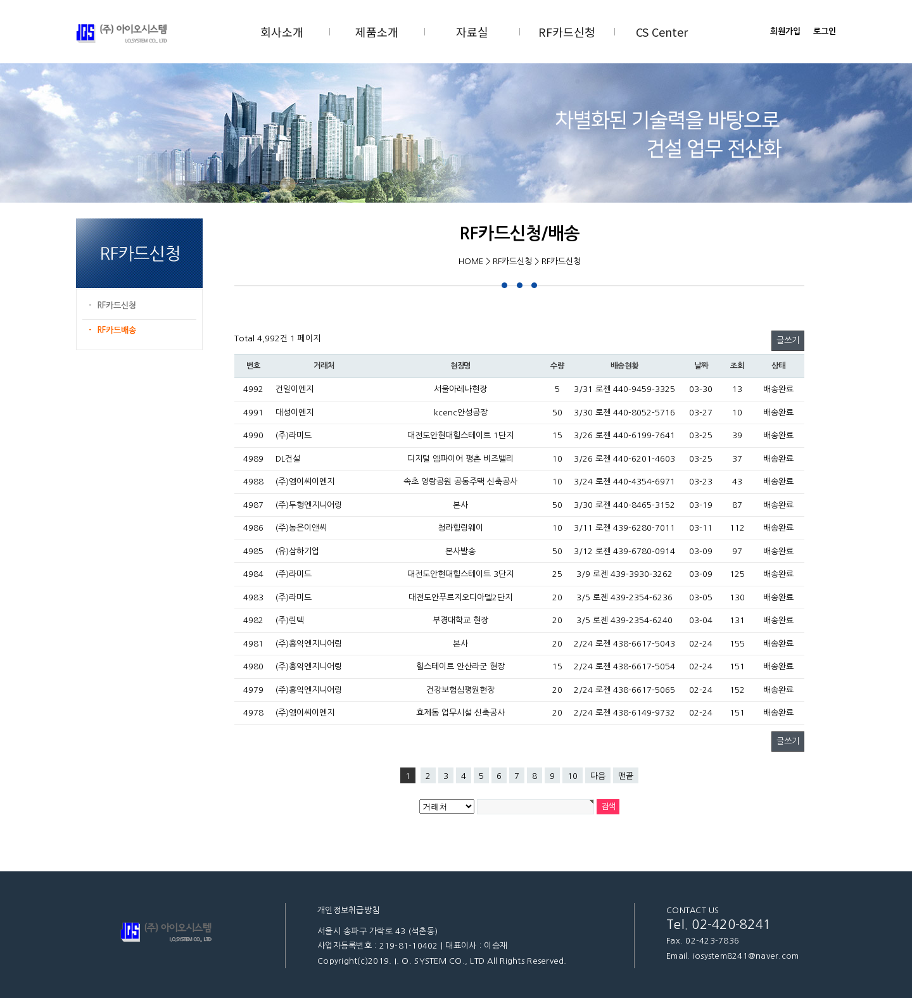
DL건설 (288, 459)
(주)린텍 (290, 620)
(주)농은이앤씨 (301, 528)
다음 (597, 776)
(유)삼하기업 (297, 551)
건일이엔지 (295, 389)
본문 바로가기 (0, 0)
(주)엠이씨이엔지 (305, 481)
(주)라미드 (294, 435)
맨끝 (625, 776)
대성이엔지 (295, 412)
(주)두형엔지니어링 (309, 505)
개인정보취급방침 (348, 910)
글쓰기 (787, 340)
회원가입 (785, 31)
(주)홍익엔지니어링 (309, 644)
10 (572, 776)
